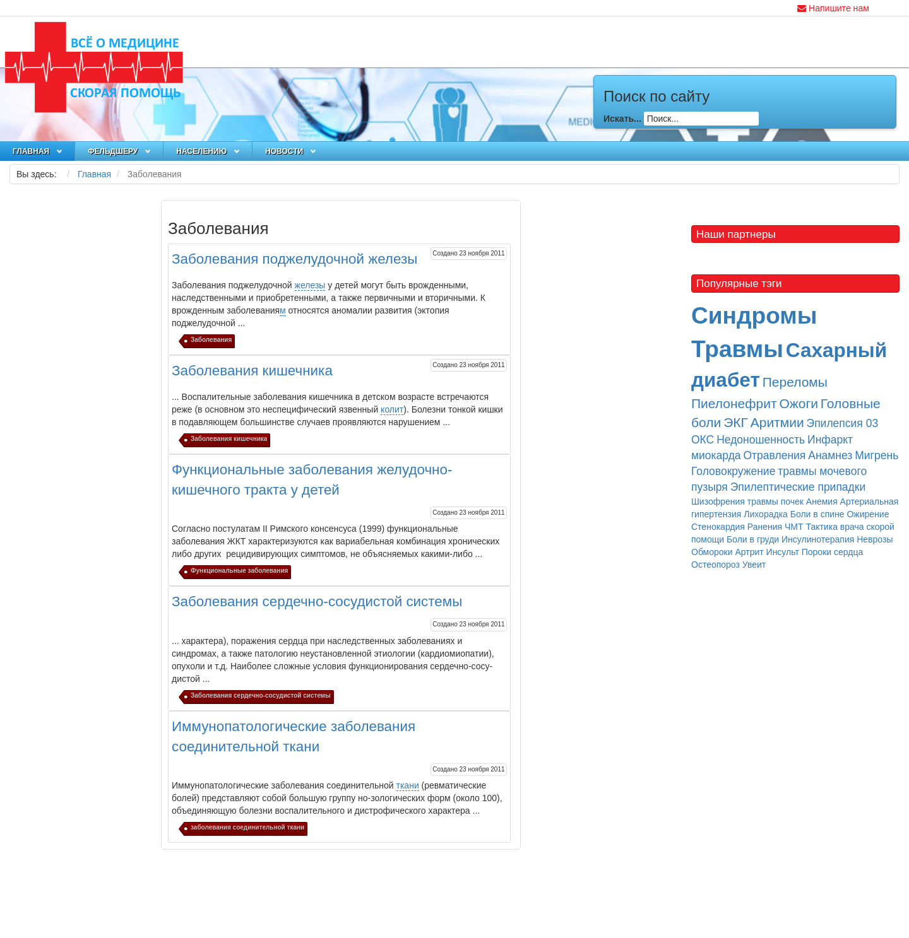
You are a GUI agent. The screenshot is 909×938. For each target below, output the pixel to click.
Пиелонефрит (734, 403)
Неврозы (875, 539)
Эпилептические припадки (798, 487)
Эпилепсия (836, 423)
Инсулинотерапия (817, 539)
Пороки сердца (832, 552)
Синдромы (754, 315)
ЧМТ (794, 527)
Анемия (822, 501)
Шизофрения (718, 501)
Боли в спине (817, 514)
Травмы (737, 349)
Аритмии (777, 422)
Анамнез (830, 455)
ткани (407, 785)
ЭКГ (735, 422)
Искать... (622, 118)
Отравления (774, 455)
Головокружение (733, 471)
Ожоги (798, 403)
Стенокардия (718, 527)
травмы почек (775, 501)
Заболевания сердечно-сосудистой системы (317, 601)
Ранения (764, 527)
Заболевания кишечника (252, 370)
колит (392, 409)
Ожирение (868, 514)
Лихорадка (766, 514)
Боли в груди (753, 539)
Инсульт (782, 552)
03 (872, 423)
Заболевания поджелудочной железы (294, 259)
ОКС (702, 439)
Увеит (754, 565)
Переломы (795, 382)
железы (310, 285)
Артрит (749, 552)
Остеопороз (715, 565)
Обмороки (712, 552)
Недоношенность (760, 439)
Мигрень (876, 455)
